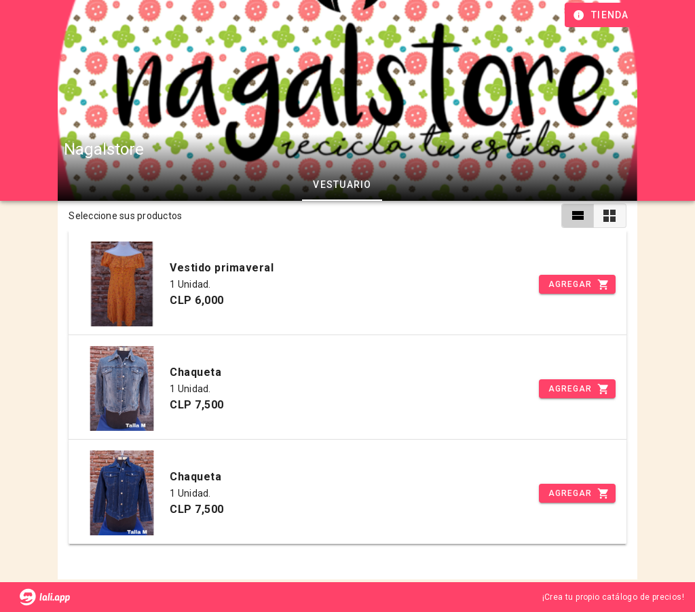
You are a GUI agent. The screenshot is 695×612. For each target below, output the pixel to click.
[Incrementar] (577, 284)
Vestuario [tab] (342, 184)
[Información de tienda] (602, 15)
